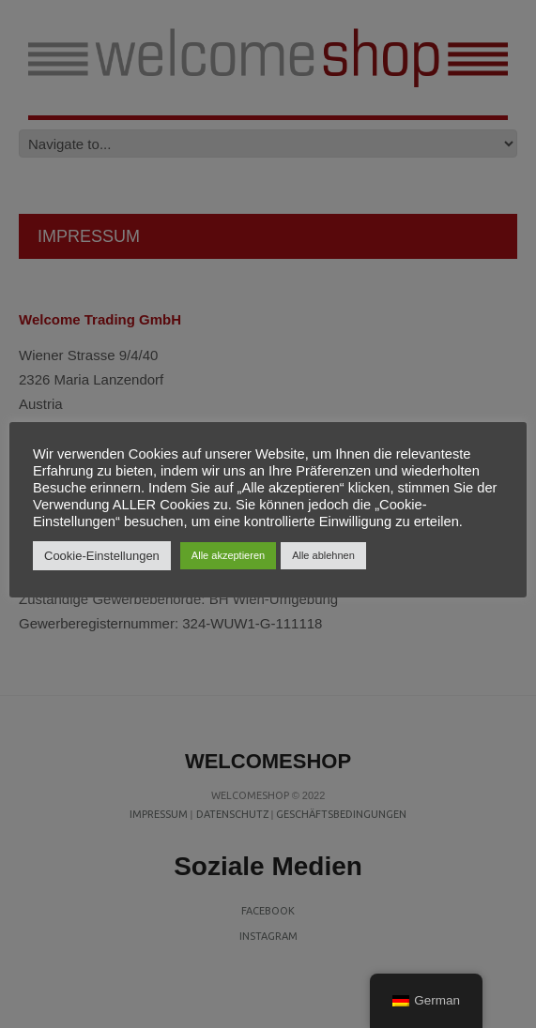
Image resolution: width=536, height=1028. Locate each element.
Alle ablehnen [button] (323, 555)
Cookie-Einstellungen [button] (102, 556)
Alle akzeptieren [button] (228, 555)
